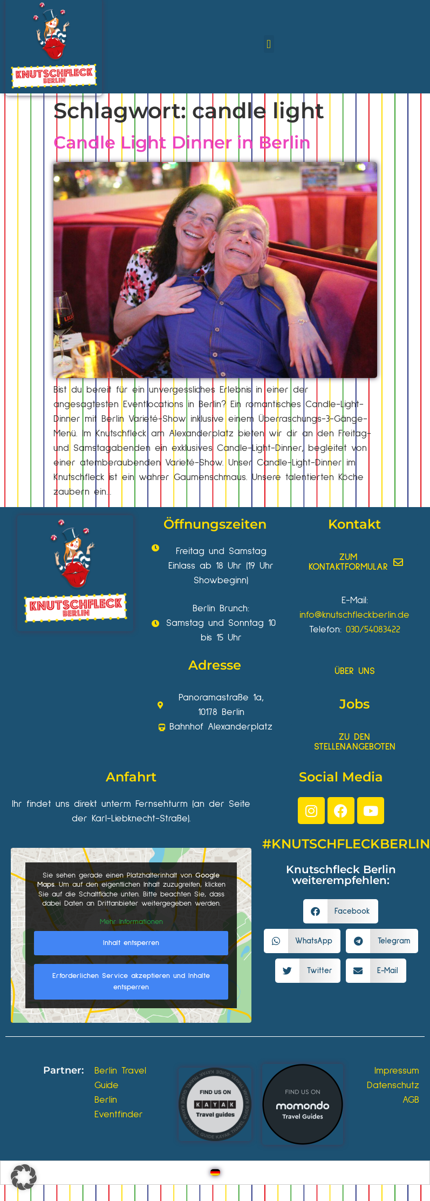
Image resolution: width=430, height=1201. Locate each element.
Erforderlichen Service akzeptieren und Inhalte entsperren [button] (131, 981)
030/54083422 (373, 630)
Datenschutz (393, 1085)
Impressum (396, 1071)
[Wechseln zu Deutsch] (215, 1172)
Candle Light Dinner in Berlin (182, 142)
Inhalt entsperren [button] (131, 943)
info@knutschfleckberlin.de (354, 615)
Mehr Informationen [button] (131, 922)
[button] (269, 44)
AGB (410, 1100)
